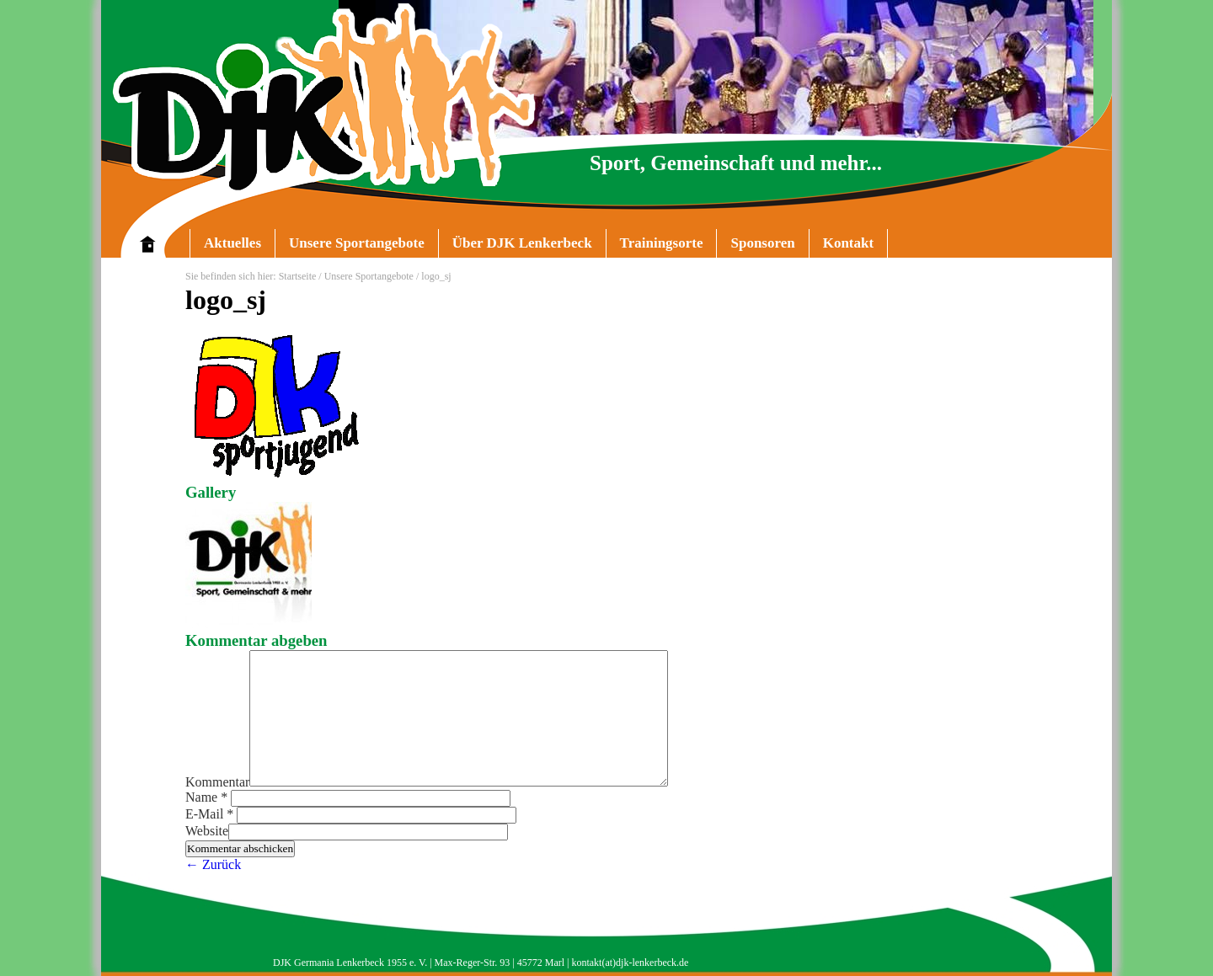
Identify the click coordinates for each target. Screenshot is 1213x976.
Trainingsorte (661, 243)
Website (206, 831)
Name (208, 797)
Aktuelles (232, 243)
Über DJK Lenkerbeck (515, 246)
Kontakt (848, 243)
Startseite (298, 276)
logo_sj (225, 300)
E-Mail (211, 814)
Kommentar (217, 782)
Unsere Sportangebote (350, 246)
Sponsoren (762, 243)
